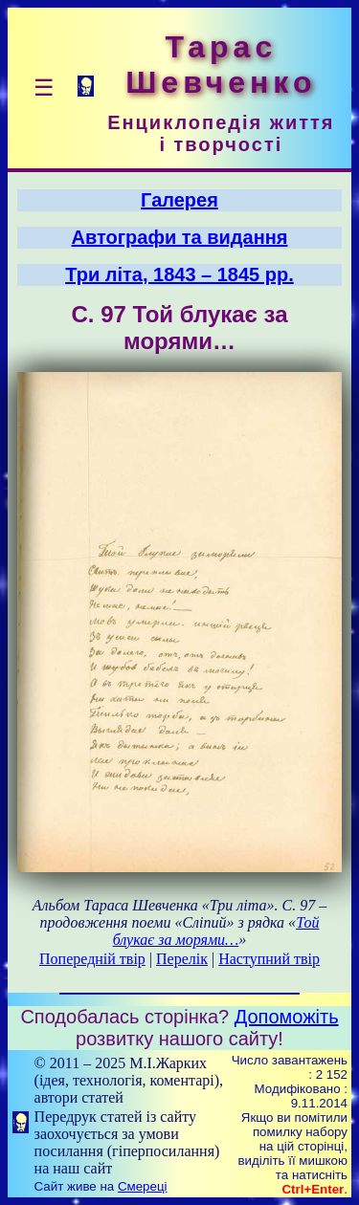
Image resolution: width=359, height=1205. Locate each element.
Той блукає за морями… (216, 931)
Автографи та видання (180, 237)
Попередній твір (92, 959)
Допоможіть (287, 1016)
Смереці (143, 1186)
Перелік (182, 959)
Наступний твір (269, 959)
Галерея (179, 199)
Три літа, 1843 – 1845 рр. (179, 274)
